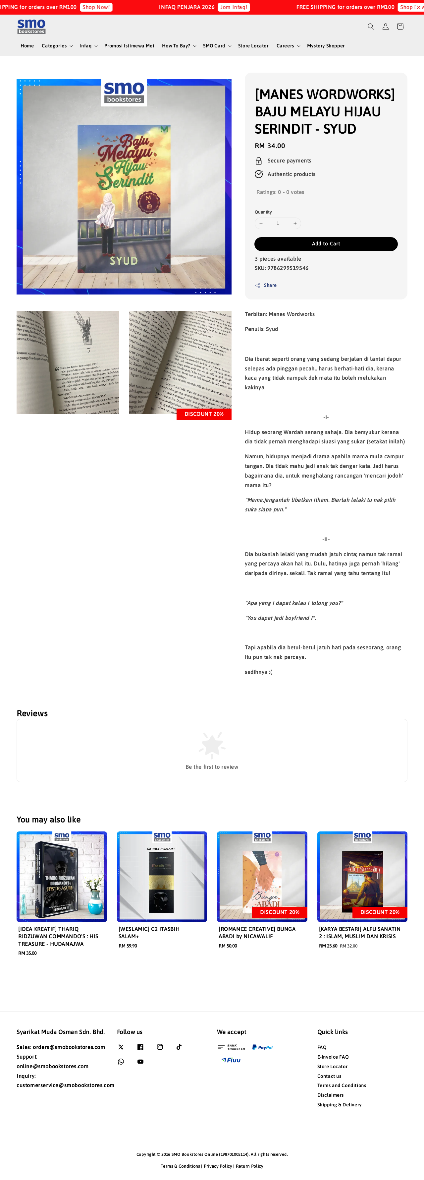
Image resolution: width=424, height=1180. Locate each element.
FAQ (322, 1047)
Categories (54, 45)
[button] (371, 26)
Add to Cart (326, 243)
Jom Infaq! (241, 7)
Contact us (329, 1076)
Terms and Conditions (341, 1085)
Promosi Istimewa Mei (129, 45)
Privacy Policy (218, 1166)
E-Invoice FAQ (333, 1057)
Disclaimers (330, 1095)
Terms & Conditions (180, 1166)
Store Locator (253, 45)
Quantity (263, 212)
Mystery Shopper (326, 45)
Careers (285, 45)
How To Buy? (176, 45)
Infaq (85, 45)
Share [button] (266, 286)
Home (27, 45)
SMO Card (214, 45)
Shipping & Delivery (339, 1104)
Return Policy (249, 1166)
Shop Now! (103, 7)
